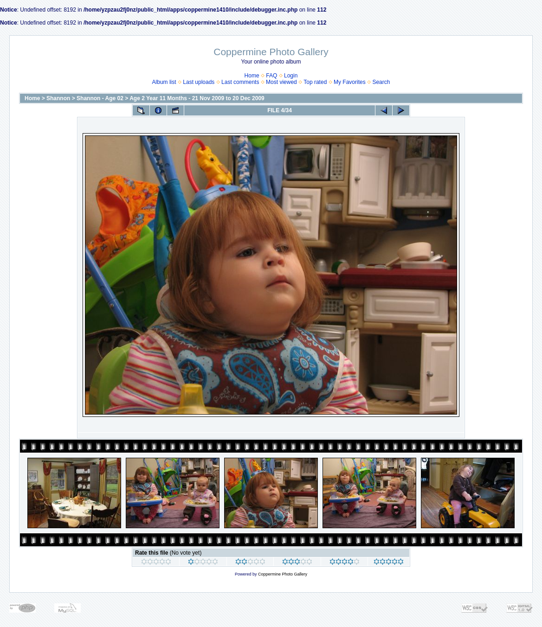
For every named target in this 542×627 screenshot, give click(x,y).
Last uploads (198, 82)
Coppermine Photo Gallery (282, 574)
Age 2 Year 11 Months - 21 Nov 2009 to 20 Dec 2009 (197, 98)
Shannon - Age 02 (100, 98)
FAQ (271, 75)
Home (252, 75)
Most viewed (281, 82)
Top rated (315, 82)
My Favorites (350, 82)
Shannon (58, 98)
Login (290, 75)
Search (381, 82)
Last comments (240, 82)
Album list (164, 82)
